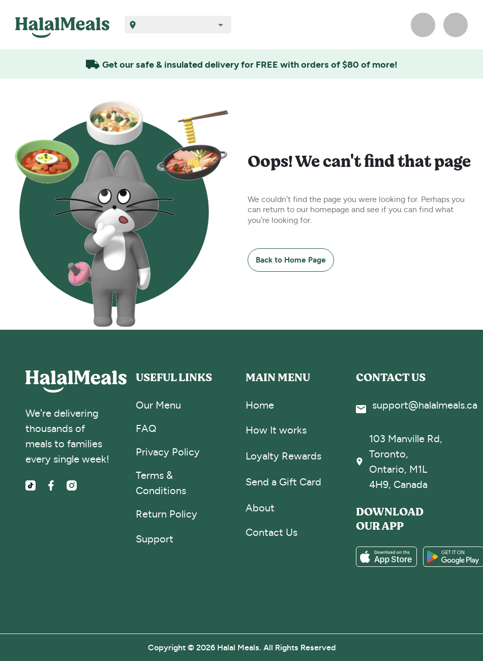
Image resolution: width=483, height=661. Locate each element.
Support (154, 539)
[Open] (221, 25)
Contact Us (271, 532)
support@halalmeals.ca (424, 405)
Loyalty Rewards (283, 456)
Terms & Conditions (161, 483)
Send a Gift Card (283, 482)
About (260, 508)
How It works (276, 430)
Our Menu (158, 405)
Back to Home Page (291, 259)
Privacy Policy (168, 452)
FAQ (146, 429)
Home (260, 405)
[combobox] (181, 25)
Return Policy (166, 514)
